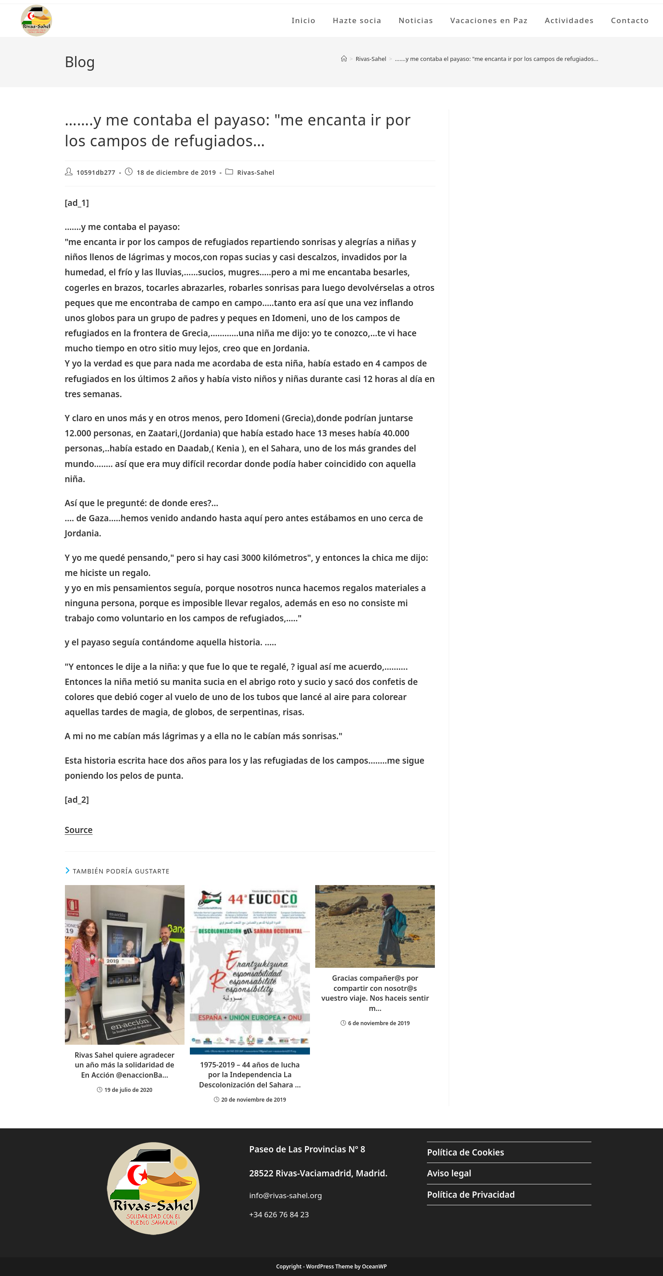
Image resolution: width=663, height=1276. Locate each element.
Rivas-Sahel (256, 172)
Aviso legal (449, 1173)
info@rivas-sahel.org (285, 1195)
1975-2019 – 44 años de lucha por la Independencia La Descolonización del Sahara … (250, 1075)
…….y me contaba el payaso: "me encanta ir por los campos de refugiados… (496, 59)
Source (79, 830)
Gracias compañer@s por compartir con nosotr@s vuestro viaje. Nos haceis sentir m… (375, 993)
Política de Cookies (465, 1152)
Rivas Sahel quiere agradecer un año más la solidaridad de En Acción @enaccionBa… (125, 1065)
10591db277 (96, 172)
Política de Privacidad (470, 1194)
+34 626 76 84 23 (279, 1214)
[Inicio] (344, 59)
